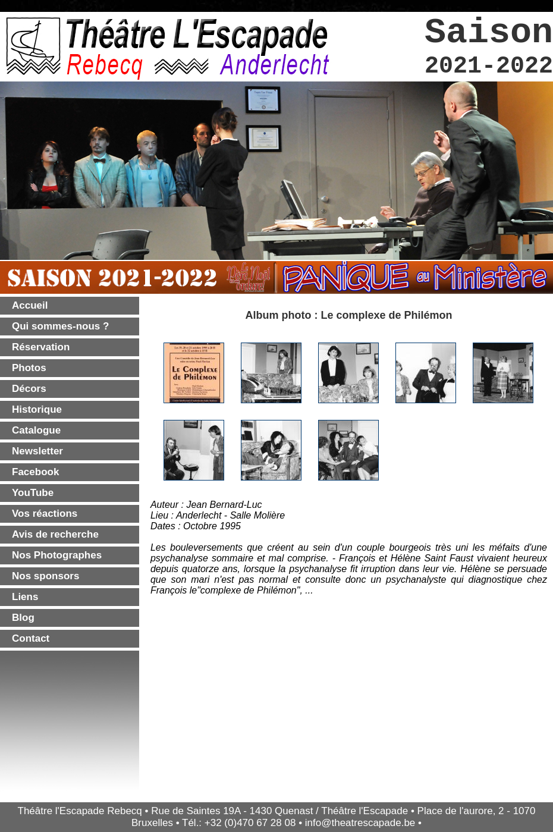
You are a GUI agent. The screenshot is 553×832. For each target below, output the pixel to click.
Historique (37, 409)
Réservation (41, 347)
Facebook (35, 472)
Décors (29, 388)
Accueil (30, 305)
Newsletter (37, 451)
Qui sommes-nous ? (60, 326)
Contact (30, 638)
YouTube (33, 492)
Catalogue (36, 430)
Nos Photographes (57, 555)
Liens (25, 596)
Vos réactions (44, 513)
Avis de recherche (55, 534)
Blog (23, 617)
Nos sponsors (45, 576)
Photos (29, 367)
